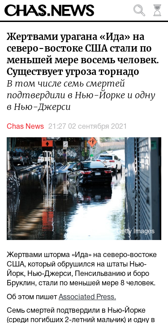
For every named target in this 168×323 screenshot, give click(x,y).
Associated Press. (87, 297)
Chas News (25, 127)
